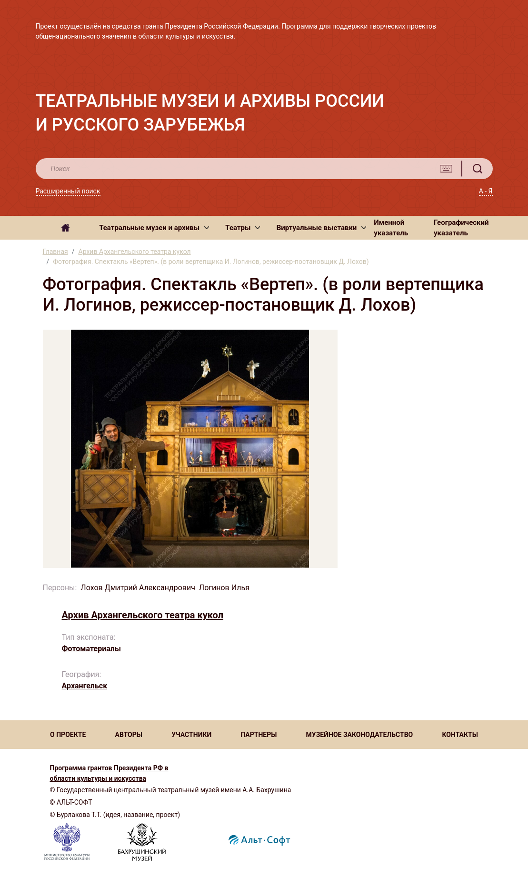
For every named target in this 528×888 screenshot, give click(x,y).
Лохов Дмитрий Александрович (137, 587)
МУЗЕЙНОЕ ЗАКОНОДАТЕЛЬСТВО (359, 734)
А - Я (486, 191)
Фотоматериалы (91, 648)
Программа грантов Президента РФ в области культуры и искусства (109, 773)
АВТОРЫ (128, 734)
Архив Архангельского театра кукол (135, 251)
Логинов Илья (224, 587)
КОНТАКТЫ (460, 734)
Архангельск (85, 685)
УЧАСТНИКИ (191, 734)
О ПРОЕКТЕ (68, 734)
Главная (55, 251)
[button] (154, 228)
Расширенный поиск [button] (68, 191)
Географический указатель (461, 228)
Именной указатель (391, 228)
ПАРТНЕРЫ (258, 734)
